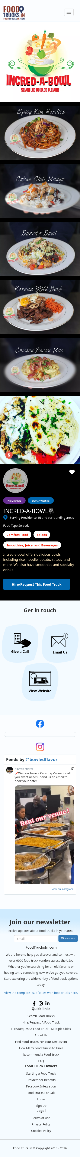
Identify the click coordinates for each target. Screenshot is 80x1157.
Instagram (41, 1003)
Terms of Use (41, 1118)
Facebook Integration (41, 1086)
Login (41, 1099)
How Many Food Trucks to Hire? (41, 1048)
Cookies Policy (41, 1131)
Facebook (34, 1003)
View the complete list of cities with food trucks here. (41, 993)
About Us (41, 1035)
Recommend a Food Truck (41, 1054)
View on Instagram (62, 889)
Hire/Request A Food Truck (41, 1022)
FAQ (41, 1061)
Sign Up (41, 1106)
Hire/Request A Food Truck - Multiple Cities (41, 1029)
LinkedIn (47, 1003)
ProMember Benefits (41, 1080)
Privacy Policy (41, 1124)
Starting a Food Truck (41, 1073)
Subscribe (70, 938)
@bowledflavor (41, 759)
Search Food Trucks (41, 1016)
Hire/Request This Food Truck (36, 584)
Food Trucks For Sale (41, 1093)
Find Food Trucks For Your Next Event (41, 1042)
